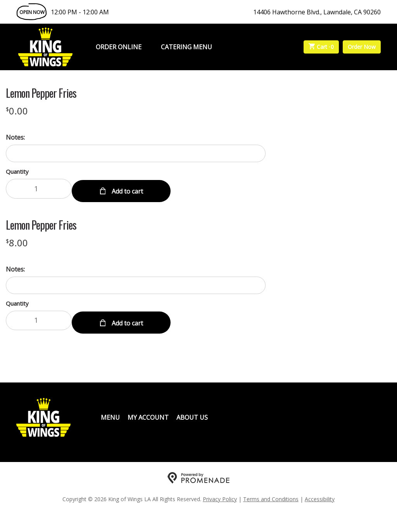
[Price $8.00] (17, 240)
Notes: (15, 137)
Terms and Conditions (271, 493)
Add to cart (126, 188)
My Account (148, 412)
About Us (192, 412)
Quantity (17, 171)
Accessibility (320, 493)
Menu (110, 412)
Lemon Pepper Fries (41, 93)
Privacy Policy (220, 493)
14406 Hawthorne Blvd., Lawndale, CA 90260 (317, 12)
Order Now (362, 46)
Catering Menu (186, 47)
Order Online (119, 47)
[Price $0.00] (17, 110)
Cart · (321, 47)
